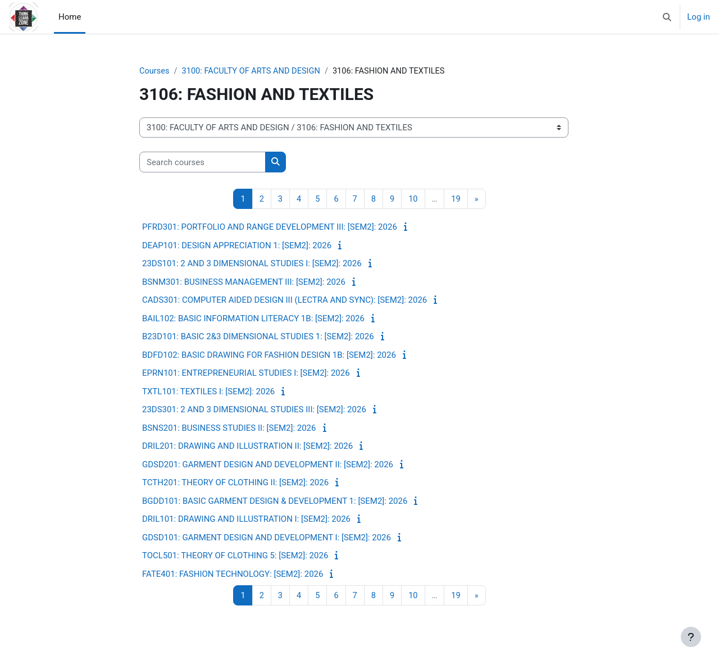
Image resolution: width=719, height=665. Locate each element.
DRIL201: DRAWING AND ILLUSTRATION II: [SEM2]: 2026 (247, 446)
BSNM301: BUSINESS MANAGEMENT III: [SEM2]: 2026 (243, 282)
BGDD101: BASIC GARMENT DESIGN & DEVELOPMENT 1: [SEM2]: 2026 (274, 502)
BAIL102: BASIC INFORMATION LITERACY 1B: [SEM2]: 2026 (253, 319)
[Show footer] (691, 637)
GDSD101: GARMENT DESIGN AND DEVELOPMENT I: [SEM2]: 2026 (266, 538)
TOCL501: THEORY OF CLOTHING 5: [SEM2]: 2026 (235, 556)
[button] (667, 17)
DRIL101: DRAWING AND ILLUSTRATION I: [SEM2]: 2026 (246, 519)
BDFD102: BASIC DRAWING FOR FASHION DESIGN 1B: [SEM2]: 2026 (269, 355)
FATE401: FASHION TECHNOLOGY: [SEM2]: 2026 (232, 575)
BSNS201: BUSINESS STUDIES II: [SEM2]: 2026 (229, 428)
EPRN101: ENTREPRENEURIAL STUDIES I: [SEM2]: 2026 (246, 373)
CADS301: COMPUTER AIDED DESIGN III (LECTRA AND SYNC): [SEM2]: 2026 (284, 300)
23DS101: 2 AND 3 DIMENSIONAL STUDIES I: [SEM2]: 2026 (252, 264)
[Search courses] (202, 162)
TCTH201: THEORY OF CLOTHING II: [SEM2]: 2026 (235, 483)
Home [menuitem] (69, 17)
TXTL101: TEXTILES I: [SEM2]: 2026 (208, 392)
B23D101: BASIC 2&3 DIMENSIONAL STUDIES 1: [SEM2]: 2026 (258, 337)
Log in (698, 17)
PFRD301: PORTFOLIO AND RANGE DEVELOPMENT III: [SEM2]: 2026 (269, 227)
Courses (154, 71)
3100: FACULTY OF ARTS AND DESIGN (254, 71)
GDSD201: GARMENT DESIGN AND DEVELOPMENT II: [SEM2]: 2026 (267, 465)
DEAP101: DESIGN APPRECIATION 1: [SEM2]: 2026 (236, 246)
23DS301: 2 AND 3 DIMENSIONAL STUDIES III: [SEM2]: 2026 (254, 410)
